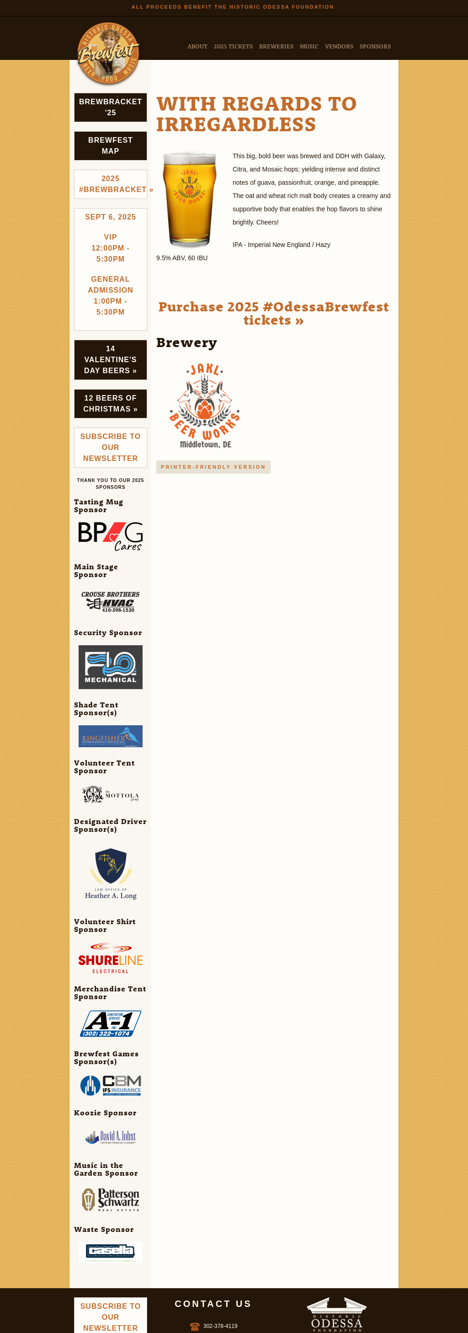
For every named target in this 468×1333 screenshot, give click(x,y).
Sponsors (375, 46)
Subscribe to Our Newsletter (110, 447)
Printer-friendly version (213, 467)
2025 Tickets (233, 46)
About (197, 46)
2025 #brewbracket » (113, 184)
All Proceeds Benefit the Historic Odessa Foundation (233, 7)
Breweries (276, 46)
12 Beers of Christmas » (110, 403)
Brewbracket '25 (110, 107)
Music (309, 46)
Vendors (339, 46)
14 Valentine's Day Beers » (110, 360)
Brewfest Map (110, 145)
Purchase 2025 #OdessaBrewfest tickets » (274, 312)
